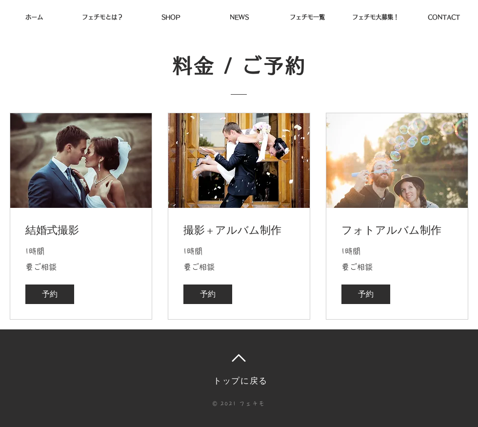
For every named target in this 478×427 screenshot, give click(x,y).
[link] (81, 230)
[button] (49, 294)
